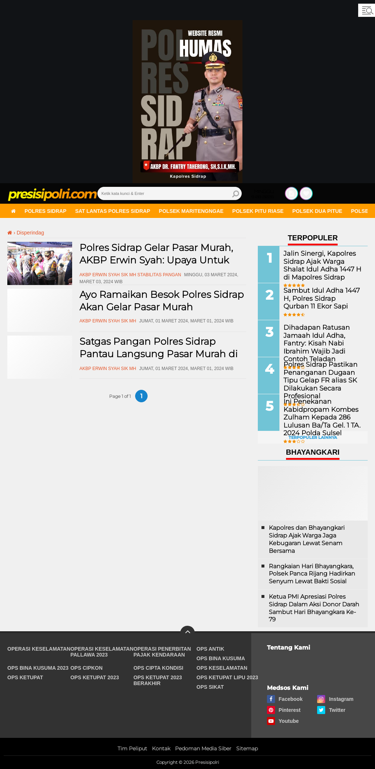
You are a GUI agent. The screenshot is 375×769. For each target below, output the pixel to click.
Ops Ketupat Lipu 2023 (227, 677)
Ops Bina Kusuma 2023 (37, 668)
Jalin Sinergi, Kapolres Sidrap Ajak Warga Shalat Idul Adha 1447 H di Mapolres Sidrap (319, 265)
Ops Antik (210, 649)
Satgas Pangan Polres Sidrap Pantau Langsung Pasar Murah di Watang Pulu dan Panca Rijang (158, 354)
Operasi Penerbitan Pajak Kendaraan (162, 652)
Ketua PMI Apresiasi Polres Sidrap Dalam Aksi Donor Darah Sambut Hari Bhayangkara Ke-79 (314, 608)
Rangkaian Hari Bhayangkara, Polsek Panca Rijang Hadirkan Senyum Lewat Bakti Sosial (312, 574)
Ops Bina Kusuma (221, 658)
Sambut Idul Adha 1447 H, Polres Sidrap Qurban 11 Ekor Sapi (320, 298)
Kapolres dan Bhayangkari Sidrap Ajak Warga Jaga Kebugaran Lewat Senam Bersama (307, 539)
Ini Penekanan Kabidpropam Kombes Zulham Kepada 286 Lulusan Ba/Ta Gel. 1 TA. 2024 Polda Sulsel (316, 416)
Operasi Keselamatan (38, 649)
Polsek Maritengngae (191, 211)
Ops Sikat (210, 687)
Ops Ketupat (25, 677)
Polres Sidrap (45, 211)
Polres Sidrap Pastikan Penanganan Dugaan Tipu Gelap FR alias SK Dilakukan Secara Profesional (321, 379)
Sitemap (247, 748)
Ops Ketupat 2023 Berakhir (157, 680)
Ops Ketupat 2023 (94, 677)
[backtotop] (187, 633)
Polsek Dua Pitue (317, 211)
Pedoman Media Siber (203, 748)
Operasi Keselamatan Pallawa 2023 (101, 652)
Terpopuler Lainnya (313, 437)
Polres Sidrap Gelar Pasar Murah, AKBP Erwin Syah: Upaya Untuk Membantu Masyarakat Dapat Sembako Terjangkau (156, 266)
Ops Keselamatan (222, 668)
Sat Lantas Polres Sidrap (112, 211)
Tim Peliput (132, 748)
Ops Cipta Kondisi (158, 668)
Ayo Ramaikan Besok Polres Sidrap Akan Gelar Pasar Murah (161, 301)
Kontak (161, 748)
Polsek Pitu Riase (257, 211)
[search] (169, 193)
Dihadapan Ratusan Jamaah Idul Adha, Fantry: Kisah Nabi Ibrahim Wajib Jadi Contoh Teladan (320, 339)
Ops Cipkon (86, 668)
